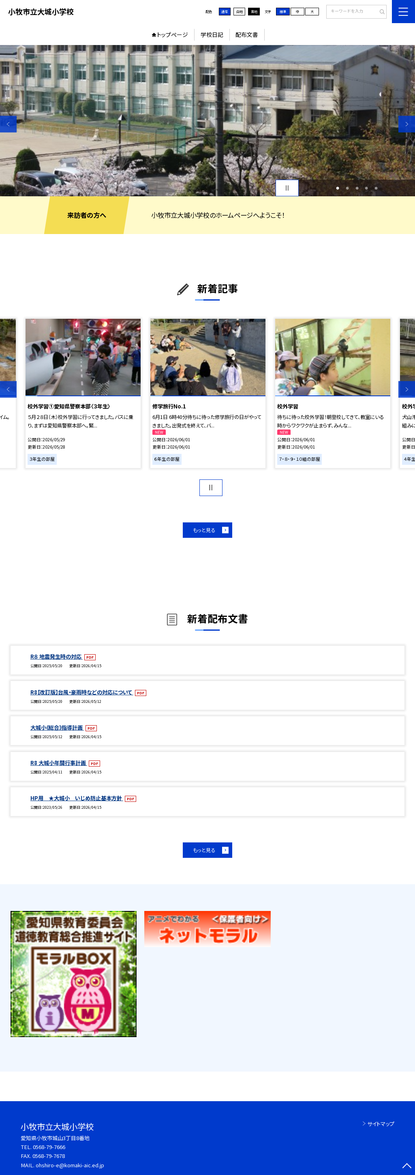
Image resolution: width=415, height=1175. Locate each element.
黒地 (254, 11)
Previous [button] (8, 124)
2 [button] (347, 188)
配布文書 (246, 34)
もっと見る (204, 530)
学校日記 (212, 34)
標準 (283, 11)
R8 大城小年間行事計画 (58, 763)
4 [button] (366, 188)
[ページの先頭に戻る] (406, 1166)
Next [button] (406, 124)
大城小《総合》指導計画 (57, 727)
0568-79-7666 (49, 1147)
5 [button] (376, 188)
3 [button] (357, 188)
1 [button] (337, 188)
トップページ (172, 34)
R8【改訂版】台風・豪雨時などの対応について (81, 692)
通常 (224, 11)
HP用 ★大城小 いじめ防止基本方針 (76, 798)
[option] (207, 120)
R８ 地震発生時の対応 (56, 656)
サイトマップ (380, 1124)
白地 (239, 11)
